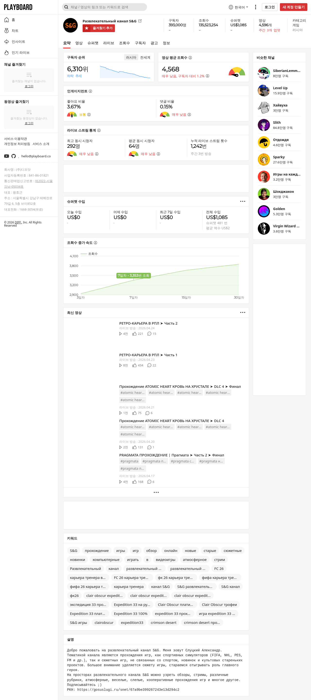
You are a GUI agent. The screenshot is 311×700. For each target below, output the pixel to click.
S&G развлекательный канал (197, 586)
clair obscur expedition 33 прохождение (150, 595)
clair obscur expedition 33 (106, 595)
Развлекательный (85, 568)
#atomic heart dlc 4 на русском (190, 392)
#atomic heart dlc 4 (133, 392)
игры (120, 550)
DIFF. (18, 222)
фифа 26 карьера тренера (89, 586)
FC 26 (219, 568)
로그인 (270, 7)
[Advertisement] (156, 178)
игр (136, 550)
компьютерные (106, 559)
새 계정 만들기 (294, 7)
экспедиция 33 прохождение (89, 604)
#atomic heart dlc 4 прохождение (161, 392)
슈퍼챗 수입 (76, 201)
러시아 (298, 29)
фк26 (74, 595)
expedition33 (132, 622)
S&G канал (230, 586)
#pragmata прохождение (155, 461)
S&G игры (78, 622)
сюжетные (233, 550)
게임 (296, 25)
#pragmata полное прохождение (133, 468)
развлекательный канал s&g (146, 568)
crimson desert (164, 622)
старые (210, 550)
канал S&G (160, 586)
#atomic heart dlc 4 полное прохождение (218, 392)
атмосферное (195, 559)
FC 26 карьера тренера (133, 577)
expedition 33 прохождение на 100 (174, 613)
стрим (219, 559)
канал (114, 568)
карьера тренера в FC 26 (89, 577)
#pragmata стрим (183, 461)
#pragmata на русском (212, 461)
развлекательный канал (190, 568)
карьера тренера (129, 586)
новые (190, 550)
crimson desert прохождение (203, 622)
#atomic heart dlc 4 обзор (133, 400)
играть (133, 559)
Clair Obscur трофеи (219, 604)
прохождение (97, 550)
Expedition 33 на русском (133, 604)
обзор (151, 550)
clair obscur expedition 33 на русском (194, 595)
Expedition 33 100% (130, 613)
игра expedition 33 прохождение (218, 613)
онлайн (170, 550)
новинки (77, 559)
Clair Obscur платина (176, 604)
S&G (73, 550)
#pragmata (129, 461)
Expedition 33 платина (89, 613)
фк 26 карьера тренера (177, 577)
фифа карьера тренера (221, 577)
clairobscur (104, 622)
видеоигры (165, 559)
